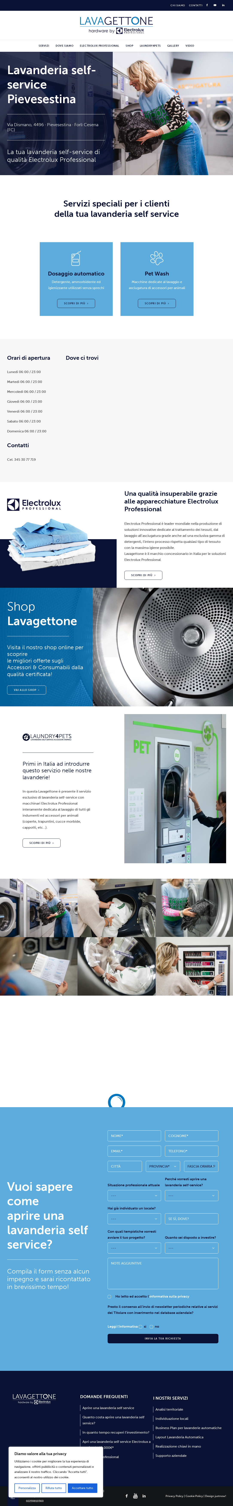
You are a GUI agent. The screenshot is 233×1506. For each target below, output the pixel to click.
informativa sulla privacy (169, 1296)
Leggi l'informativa (123, 1326)
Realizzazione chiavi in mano (178, 1446)
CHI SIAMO (178, 5)
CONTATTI (196, 5)
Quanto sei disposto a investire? (190, 1237)
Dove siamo (64, 45)
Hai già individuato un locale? (132, 1208)
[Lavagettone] (116, 25)
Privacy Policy (174, 1496)
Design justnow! (215, 1496)
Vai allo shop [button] (27, 690)
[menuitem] (177, 5)
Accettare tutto (82, 1488)
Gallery (173, 45)
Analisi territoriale (169, 1409)
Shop (129, 45)
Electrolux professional (99, 45)
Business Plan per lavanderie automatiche (188, 1428)
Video (190, 45)
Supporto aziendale (171, 1456)
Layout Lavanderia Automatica (179, 1437)
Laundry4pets (150, 45)
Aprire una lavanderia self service (108, 1408)
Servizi (44, 45)
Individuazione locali (171, 1419)
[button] (126, 1497)
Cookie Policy (194, 1496)
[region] (56, 1472)
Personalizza (27, 1488)
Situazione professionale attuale (134, 1185)
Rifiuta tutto (54, 1488)
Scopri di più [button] (76, 303)
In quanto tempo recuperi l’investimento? (115, 1432)
